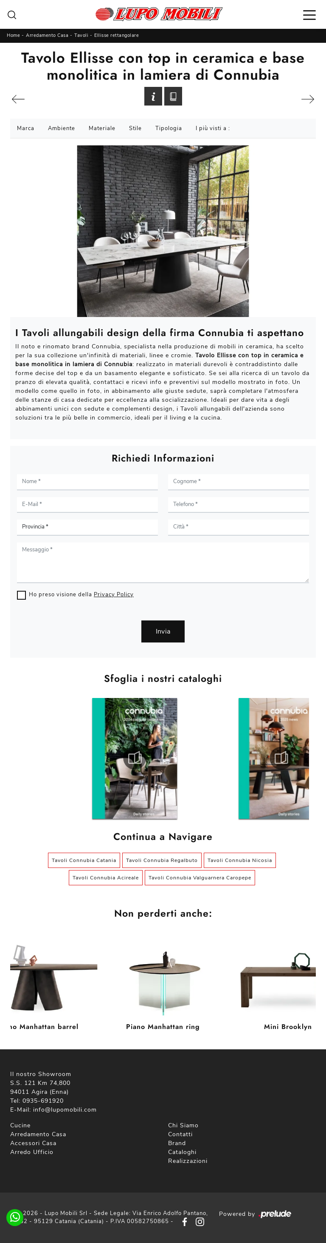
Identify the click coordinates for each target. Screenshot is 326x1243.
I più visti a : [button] (213, 128)
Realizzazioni (188, 1161)
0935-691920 (43, 1101)
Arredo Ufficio (31, 1152)
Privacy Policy (114, 594)
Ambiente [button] (61, 128)
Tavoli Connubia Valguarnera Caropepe (200, 877)
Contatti (180, 1134)
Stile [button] (135, 128)
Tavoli (81, 35)
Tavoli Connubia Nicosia (240, 860)
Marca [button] (25, 128)
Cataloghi (182, 1152)
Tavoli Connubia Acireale (106, 877)
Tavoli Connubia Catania (84, 860)
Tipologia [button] (168, 128)
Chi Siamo (183, 1125)
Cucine (20, 1125)
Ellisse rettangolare (116, 35)
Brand (177, 1143)
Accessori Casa (33, 1143)
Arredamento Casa (47, 35)
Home (13, 35)
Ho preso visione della (81, 594)
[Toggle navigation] (309, 14)
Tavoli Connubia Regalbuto (162, 860)
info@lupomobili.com (65, 1110)
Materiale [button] (102, 128)
